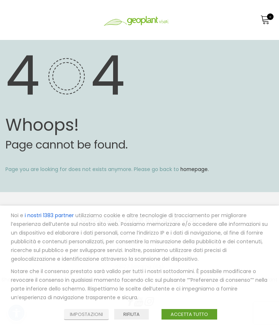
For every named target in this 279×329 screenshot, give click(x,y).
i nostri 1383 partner (49, 215)
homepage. (195, 169)
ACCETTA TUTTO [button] (189, 314)
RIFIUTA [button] (131, 314)
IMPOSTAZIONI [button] (86, 314)
